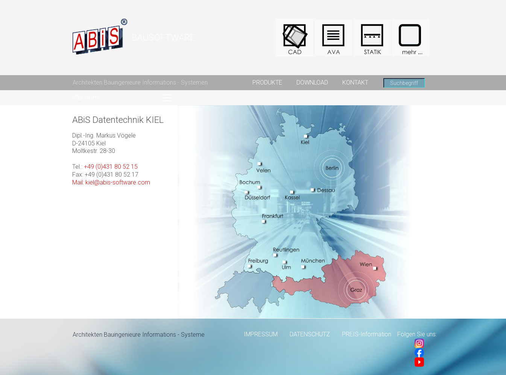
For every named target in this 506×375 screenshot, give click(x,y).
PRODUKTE (267, 82)
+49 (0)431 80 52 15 (111, 166)
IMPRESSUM (261, 334)
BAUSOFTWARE (163, 37)
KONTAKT (355, 82)
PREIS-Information (366, 334)
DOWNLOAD (312, 82)
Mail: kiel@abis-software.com (111, 182)
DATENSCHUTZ (310, 334)
